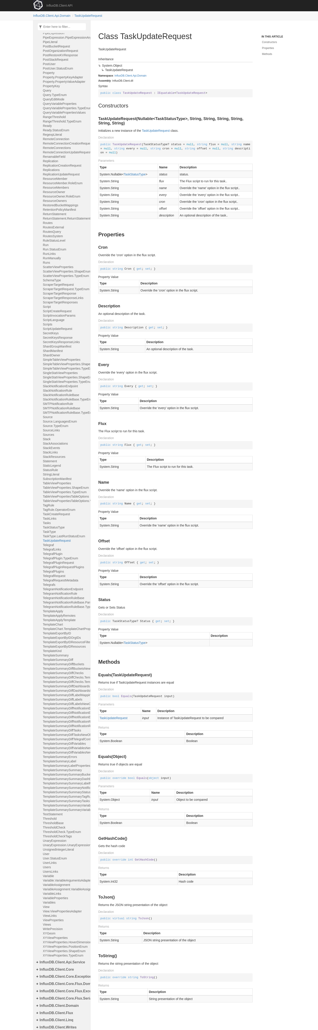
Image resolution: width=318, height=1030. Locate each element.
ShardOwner (51, 355)
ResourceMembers (56, 187)
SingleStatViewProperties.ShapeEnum (65, 377)
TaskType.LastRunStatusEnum (64, 536)
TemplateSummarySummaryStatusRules (65, 792)
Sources (48, 434)
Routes (48, 223)
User (46, 854)
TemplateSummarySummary (62, 770)
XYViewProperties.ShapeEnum (64, 951)
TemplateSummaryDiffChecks (63, 673)
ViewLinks (50, 915)
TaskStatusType (54, 527)
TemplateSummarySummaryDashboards (65, 779)
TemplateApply (53, 611)
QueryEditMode (53, 99)
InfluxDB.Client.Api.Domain (51, 15)
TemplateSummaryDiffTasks (62, 730)
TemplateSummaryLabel (59, 761)
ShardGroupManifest (57, 346)
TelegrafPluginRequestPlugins (63, 567)
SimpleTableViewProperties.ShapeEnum (65, 364)
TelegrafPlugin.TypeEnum (60, 558)
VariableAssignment (56, 885)
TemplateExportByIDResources (64, 646)
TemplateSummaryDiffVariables (64, 743)
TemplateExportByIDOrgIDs (62, 637)
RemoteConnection (56, 139)
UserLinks (50, 863)
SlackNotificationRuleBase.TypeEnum (65, 399)
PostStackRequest (55, 59)
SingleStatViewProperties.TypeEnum (65, 381)
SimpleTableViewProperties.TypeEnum (65, 368)
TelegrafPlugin (52, 554)
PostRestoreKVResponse (60, 55)
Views (47, 924)
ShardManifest (53, 351)
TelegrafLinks (52, 549)
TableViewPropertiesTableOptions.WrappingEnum (65, 501)
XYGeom (49, 933)
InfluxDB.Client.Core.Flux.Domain (64, 984)
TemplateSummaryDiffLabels (62, 699)
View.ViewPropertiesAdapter (62, 911)
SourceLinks (51, 430)
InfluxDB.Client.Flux (56, 1013)
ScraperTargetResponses (60, 302)
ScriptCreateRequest (57, 311)
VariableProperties (55, 898)
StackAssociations (55, 443)
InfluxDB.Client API (59, 5)
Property (49, 73)
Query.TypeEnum (55, 95)
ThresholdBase (53, 823)
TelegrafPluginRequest (58, 562)
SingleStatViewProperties (60, 373)
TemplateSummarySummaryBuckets (65, 774)
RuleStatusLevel (54, 240)
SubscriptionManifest (57, 479)
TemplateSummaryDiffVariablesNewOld (65, 748)
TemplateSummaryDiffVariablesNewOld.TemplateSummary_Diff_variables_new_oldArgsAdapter (65, 752)
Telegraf (48, 545)
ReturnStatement (54, 214)
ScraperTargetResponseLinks (63, 298)
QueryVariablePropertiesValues (64, 112)
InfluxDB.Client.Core (57, 969)
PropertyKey (51, 86)
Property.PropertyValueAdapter (64, 81)
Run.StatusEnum (54, 249)
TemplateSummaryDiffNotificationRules (65, 721)
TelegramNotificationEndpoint (63, 589)
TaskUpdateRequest (88, 15)
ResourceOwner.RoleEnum (61, 196)
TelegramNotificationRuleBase (63, 598)
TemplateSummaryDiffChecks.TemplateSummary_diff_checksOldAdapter (65, 682)
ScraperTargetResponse (59, 293)
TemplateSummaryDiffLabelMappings (65, 695)
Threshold (50, 818)
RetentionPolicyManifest (59, 209)
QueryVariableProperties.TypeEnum (65, 108)
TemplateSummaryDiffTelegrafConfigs (65, 739)
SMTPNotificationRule (58, 404)
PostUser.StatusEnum (58, 68)
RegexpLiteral (52, 134)
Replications (51, 170)
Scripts (47, 324)
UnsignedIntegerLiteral (58, 849)
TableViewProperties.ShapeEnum (65, 487)
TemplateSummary (56, 655)
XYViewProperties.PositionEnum (65, 946)
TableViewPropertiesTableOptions (65, 496)
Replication (50, 161)
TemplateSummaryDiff (58, 660)
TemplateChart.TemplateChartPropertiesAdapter (65, 629)
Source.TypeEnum (55, 426)
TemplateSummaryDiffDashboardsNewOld (65, 690)
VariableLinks (52, 893)
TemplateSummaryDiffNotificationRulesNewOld (65, 726)
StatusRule (50, 470)
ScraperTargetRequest (58, 284)
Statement (50, 461)
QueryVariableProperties (59, 103)
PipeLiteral (50, 42)
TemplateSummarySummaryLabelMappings (65, 783)
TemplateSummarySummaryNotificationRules (65, 787)
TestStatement (53, 814)
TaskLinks (49, 518)
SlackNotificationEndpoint (60, 386)
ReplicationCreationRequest (62, 165)
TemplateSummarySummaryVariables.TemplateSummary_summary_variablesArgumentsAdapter (65, 810)
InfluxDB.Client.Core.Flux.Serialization (64, 998)
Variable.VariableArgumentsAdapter (65, 880)
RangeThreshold (54, 117)
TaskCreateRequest (56, 514)
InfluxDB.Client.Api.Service (62, 962)
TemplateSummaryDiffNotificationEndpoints (65, 708)
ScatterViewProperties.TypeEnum (65, 276)
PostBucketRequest (56, 46)
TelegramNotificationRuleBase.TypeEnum (65, 607)
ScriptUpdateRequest (57, 329)
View (46, 907)
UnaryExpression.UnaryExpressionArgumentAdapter (65, 845)
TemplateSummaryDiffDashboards (65, 686)
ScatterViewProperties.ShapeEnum (65, 271)
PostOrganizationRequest (60, 51)
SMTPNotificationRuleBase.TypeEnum (65, 412)
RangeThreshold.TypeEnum (62, 121)
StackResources (54, 457)
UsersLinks (50, 871)
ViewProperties (53, 920)
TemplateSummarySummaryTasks (65, 801)
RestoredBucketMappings (60, 205)
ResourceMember (55, 178)
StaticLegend (52, 465)
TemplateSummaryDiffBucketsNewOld (65, 668)
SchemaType (52, 280)
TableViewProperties (57, 483)
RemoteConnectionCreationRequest (65, 143)
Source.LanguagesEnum (60, 421)
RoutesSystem (53, 236)
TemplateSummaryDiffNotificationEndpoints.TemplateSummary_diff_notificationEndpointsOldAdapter (65, 717)
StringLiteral (51, 474)
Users (47, 867)
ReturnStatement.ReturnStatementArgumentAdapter (65, 218)
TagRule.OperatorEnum (59, 509)
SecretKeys (51, 333)
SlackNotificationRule (57, 390)
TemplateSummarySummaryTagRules (65, 796)
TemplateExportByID (57, 633)
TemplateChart (53, 624)
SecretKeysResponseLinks (61, 342)
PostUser (49, 64)
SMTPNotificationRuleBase (61, 408)
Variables (49, 902)
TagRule (48, 505)
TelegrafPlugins (53, 571)
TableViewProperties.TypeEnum (65, 492)
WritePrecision (53, 929)
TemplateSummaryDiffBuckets (63, 664)
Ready (47, 126)
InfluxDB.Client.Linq (56, 1020)
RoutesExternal (53, 227)
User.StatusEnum (55, 858)
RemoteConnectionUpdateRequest (65, 152)
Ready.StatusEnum (56, 130)
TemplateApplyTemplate (59, 620)
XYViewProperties (55, 938)
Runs (46, 262)
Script (47, 306)
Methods (267, 54)
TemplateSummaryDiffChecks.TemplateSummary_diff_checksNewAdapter (65, 677)
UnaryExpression (54, 840)
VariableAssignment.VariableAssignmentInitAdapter (65, 889)
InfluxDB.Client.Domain (59, 1005)
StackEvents (51, 448)
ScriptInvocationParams (59, 315)
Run (46, 245)
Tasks (47, 523)
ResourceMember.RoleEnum (63, 183)
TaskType (49, 532)
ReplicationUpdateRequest (61, 174)
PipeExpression (53, 33)
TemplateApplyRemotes (59, 615)
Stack (47, 439)
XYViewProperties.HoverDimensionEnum (65, 942)
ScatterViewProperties (58, 267)
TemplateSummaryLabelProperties (65, 765)
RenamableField (54, 156)
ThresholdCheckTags (57, 836)
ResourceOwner (54, 192)
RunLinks (49, 254)
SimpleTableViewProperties (61, 359)
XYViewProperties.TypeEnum (63, 955)
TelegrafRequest (54, 576)
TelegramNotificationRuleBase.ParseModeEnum (65, 602)
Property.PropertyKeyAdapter (63, 77)
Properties (268, 48)
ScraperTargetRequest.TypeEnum (65, 289)
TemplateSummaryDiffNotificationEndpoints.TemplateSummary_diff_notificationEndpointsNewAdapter (65, 712)
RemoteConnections (57, 148)
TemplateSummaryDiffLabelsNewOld (65, 704)
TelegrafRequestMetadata (60, 580)
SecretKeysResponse (58, 337)
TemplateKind (52, 651)
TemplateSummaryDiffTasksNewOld (65, 735)
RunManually (52, 258)
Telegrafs (49, 584)
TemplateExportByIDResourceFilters (65, 642)
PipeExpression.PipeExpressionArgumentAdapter (65, 37)
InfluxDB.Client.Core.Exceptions (64, 976)
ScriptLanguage (53, 320)
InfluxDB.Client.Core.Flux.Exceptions (64, 991)
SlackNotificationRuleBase (61, 395)
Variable (48, 876)
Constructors (269, 42)
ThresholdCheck (54, 827)
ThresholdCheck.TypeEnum (62, 832)
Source (48, 417)
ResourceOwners (55, 201)
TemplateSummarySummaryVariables (65, 805)
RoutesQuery (52, 231)
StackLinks (50, 452)
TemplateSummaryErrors (60, 757)
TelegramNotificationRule (60, 593)
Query (47, 90)
